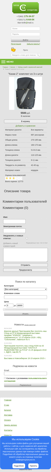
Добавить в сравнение (25, 126)
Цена (6, 302)
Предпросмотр (25, 270)
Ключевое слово (12, 293)
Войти (25, 40)
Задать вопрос (10, 425)
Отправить (25, 265)
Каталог (12, 67)
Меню (7, 62)
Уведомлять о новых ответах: (13, 237)
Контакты (8, 430)
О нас (6, 405)
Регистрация (16, 44)
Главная (5, 67)
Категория (9, 286)
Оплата (7, 420)
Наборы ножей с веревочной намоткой (30, 67)
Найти (38, 55)
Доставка (8, 415)
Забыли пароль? (33, 44)
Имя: (5, 217)
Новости (7, 435)
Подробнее (19, 466)
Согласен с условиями (25, 379)
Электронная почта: (12, 226)
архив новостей (29, 325)
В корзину (25, 121)
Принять (33, 466)
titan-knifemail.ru (25, 23)
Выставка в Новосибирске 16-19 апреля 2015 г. (25, 358)
